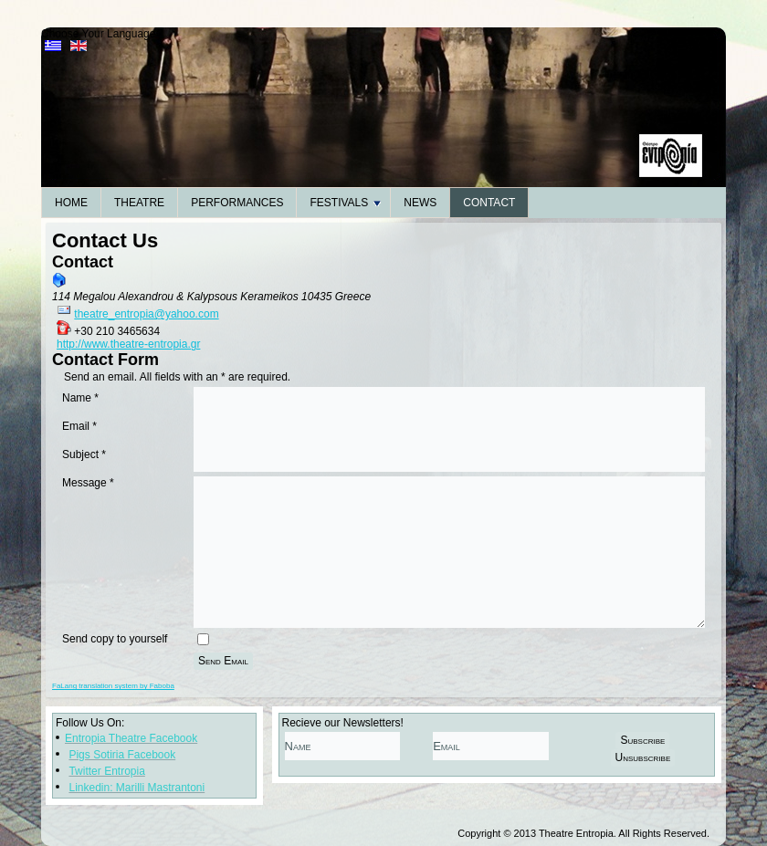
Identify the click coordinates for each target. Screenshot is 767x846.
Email (79, 426)
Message (88, 482)
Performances (237, 202)
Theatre (139, 202)
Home (71, 202)
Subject (84, 454)
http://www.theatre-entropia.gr (128, 344)
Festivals (345, 202)
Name (80, 398)
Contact (489, 202)
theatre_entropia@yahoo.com (146, 314)
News (420, 202)
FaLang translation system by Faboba (113, 686)
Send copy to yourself (114, 638)
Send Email (223, 660)
